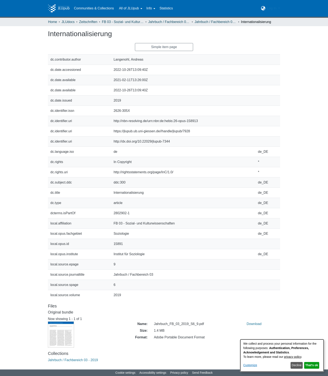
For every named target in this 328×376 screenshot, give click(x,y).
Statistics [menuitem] (166, 8)
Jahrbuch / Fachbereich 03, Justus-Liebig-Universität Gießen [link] (169, 22)
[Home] (59, 8)
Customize (250, 365)
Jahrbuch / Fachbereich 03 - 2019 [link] (215, 22)
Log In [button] (272, 8)
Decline (297, 365)
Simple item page (164, 47)
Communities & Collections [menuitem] (94, 8)
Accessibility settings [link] (152, 372)
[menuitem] (130, 8)
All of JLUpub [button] (129, 8)
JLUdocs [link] (68, 22)
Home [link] (52, 22)
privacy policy (292, 356)
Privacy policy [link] (179, 372)
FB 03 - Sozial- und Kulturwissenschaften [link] (123, 22)
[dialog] (282, 355)
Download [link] (254, 324)
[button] (263, 8)
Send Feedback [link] (202, 372)
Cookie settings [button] (125, 372)
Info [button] (149, 8)
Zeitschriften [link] (88, 22)
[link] (73, 360)
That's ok (311, 365)
